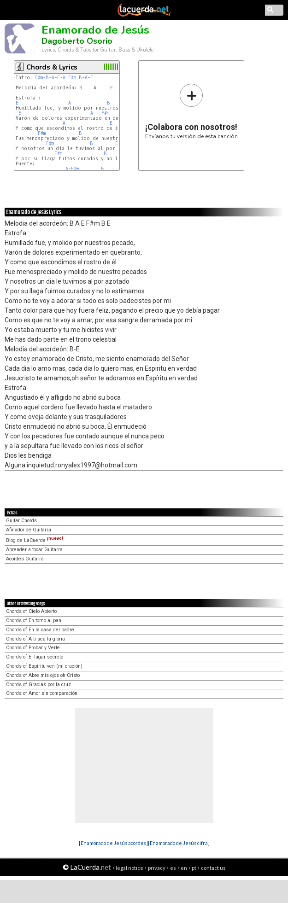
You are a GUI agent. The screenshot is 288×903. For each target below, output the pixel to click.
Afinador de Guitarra (28, 530)
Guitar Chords (21, 521)
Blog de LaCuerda (34, 540)
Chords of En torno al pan (33, 620)
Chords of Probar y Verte (33, 648)
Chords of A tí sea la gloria (35, 639)
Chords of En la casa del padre (40, 630)
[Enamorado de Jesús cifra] (179, 843)
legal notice (129, 868)
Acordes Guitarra (25, 559)
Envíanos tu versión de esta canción (191, 111)
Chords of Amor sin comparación (41, 693)
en (184, 868)
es (173, 868)
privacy (156, 868)
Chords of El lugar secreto (34, 657)
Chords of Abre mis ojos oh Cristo (43, 675)
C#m (39, 78)
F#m (72, 78)
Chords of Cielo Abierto (31, 611)
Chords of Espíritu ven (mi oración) (44, 666)
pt (194, 868)
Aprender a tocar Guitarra (34, 550)
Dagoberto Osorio (76, 41)
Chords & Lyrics (51, 67)
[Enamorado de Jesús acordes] (113, 843)
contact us (213, 868)
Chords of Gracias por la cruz (38, 684)
